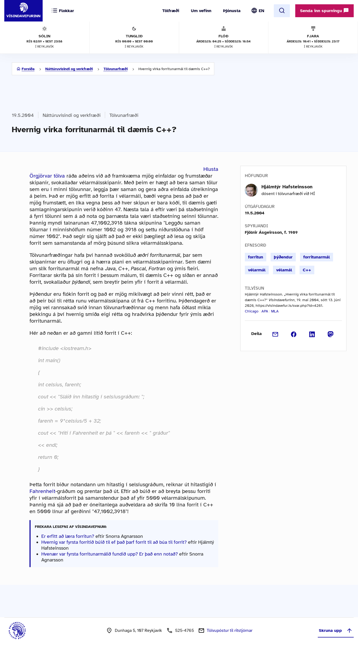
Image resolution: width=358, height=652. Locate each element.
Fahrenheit (42, 491)
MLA (275, 311)
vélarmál (256, 270)
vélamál (284, 270)
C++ (307, 270)
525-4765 (184, 630)
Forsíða (28, 69)
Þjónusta (232, 10)
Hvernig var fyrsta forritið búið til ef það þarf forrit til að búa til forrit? (114, 542)
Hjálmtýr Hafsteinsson (286, 187)
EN (261, 10)
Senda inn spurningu (324, 10)
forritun (255, 257)
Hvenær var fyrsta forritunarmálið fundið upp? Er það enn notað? (109, 554)
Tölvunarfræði (116, 69)
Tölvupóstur (229, 630)
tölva (59, 175)
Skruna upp (336, 630)
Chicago (252, 311)
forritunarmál (316, 257)
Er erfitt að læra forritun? (67, 536)
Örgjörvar (40, 175)
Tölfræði (170, 10)
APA (264, 311)
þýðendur (283, 257)
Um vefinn (201, 10)
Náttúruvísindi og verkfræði (69, 69)
